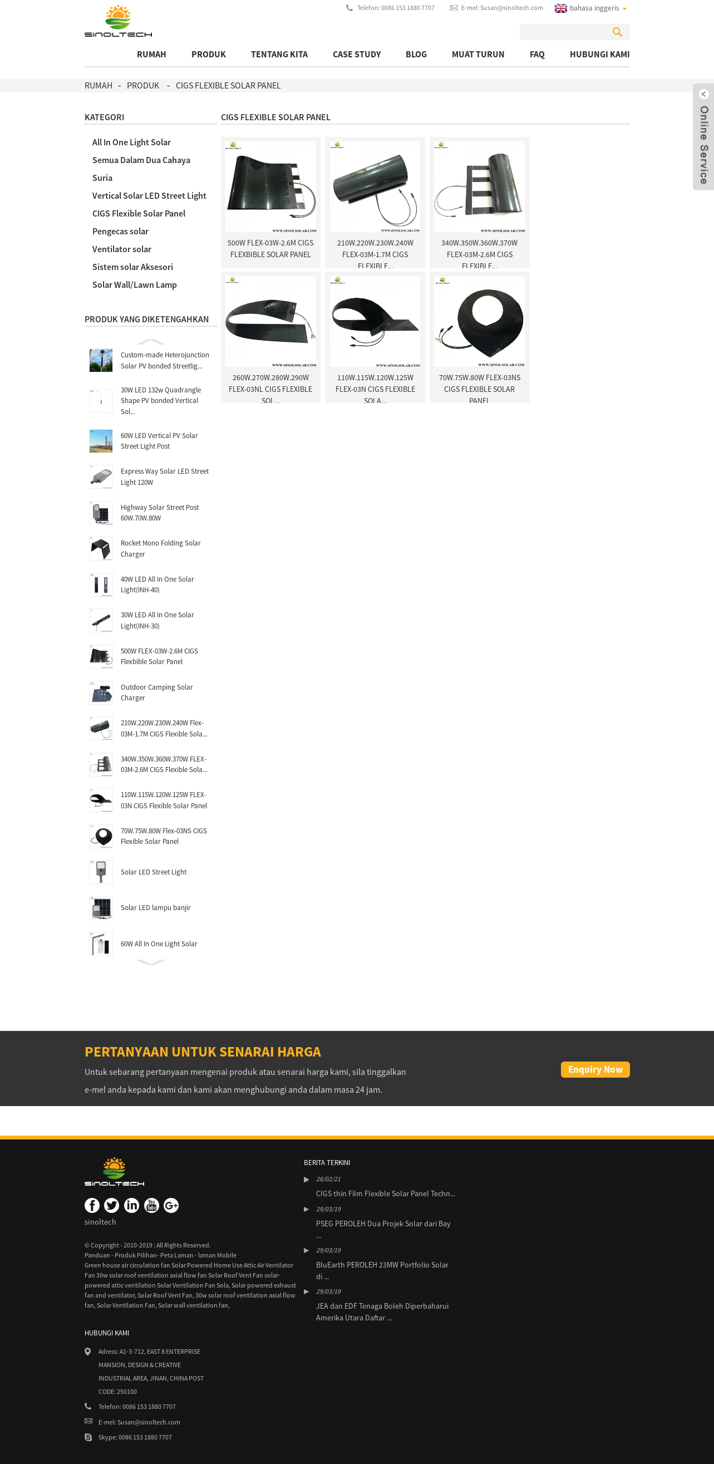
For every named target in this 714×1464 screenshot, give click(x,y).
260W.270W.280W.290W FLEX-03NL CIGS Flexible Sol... (270, 389)
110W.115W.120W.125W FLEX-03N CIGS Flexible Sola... (375, 389)
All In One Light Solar (131, 142)
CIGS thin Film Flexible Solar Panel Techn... (385, 1193)
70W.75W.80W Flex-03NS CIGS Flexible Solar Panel (479, 389)
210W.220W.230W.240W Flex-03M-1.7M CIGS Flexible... (375, 254)
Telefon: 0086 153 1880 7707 (396, 7)
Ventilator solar (121, 248)
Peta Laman (177, 1255)
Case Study (357, 54)
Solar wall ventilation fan (193, 1305)
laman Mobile (217, 1255)
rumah (151, 54)
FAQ (537, 54)
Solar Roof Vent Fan (165, 1295)
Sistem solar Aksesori (132, 266)
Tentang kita (279, 54)
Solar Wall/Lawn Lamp (134, 284)
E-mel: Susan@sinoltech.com (502, 7)
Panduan (98, 1255)
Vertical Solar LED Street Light (149, 195)
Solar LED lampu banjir (156, 907)
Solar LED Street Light (153, 872)
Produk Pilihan (136, 1255)
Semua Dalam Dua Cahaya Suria (141, 168)
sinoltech (100, 1222)
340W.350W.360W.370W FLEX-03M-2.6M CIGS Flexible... (479, 254)
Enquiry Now (595, 1069)
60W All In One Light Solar (159, 944)
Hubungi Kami (600, 54)
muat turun (478, 54)
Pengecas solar (120, 231)
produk (208, 54)
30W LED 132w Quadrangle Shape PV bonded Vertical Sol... (161, 400)
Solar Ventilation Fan (126, 1305)
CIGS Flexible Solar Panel (228, 85)
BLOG (416, 54)
